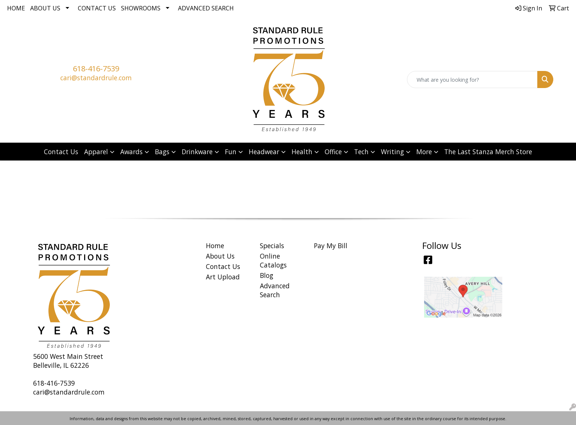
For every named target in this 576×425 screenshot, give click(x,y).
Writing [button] (392, 151)
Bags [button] (162, 151)
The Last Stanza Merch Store (488, 151)
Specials (272, 245)
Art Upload (223, 276)
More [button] (424, 151)
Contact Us (97, 8)
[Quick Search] (472, 79)
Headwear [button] (264, 151)
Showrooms (140, 8)
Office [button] (333, 151)
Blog (266, 275)
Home (16, 8)
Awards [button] (131, 151)
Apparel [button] (96, 151)
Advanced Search (206, 8)
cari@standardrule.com (96, 77)
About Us (45, 8)
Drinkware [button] (197, 151)
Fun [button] (230, 151)
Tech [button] (361, 151)
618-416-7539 (96, 69)
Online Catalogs (273, 260)
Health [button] (302, 151)
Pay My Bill (330, 245)
